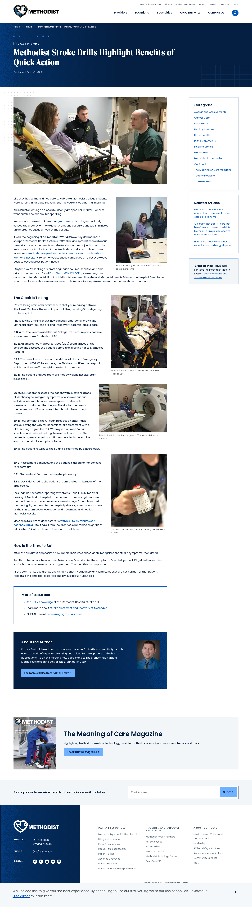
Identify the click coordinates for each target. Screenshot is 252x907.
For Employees (154, 840)
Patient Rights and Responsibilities (117, 867)
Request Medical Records (112, 848)
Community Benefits (205, 857)
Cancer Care (202, 117)
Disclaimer (21, 896)
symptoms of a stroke (70, 220)
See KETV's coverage (40, 601)
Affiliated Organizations (207, 847)
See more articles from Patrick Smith (48, 672)
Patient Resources (185, 4)
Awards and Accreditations (209, 852)
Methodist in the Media (208, 157)
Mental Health (202, 151)
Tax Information (155, 850)
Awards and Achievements (210, 111)
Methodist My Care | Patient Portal (117, 833)
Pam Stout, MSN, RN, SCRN (65, 272)
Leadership (200, 842)
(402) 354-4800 (43, 850)
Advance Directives (109, 858)
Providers (120, 12)
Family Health (202, 122)
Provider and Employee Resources (163, 828)
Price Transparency (109, 843)
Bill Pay (168, 4)
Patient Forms (106, 853)
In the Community (205, 140)
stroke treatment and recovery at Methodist (78, 607)
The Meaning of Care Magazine (213, 169)
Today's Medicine (204, 174)
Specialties (164, 12)
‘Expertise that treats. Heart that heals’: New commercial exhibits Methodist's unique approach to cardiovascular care (212, 228)
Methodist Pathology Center (162, 855)
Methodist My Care (150, 4)
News (213, 4)
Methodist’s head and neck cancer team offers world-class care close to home (212, 212)
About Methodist (206, 827)
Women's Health (204, 180)
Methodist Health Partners (160, 836)
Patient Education (108, 862)
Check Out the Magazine (83, 751)
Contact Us (216, 12)
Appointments (190, 12)
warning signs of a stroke (66, 613)
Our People (200, 163)
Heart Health (202, 134)
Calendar (225, 4)
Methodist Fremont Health (69, 253)
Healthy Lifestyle (204, 128)
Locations (142, 12)
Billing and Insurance (109, 838)
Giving (202, 4)
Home (17, 25)
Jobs (236, 4)
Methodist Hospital (40, 253)
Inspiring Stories (203, 146)
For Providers (153, 845)
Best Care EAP (153, 860)
